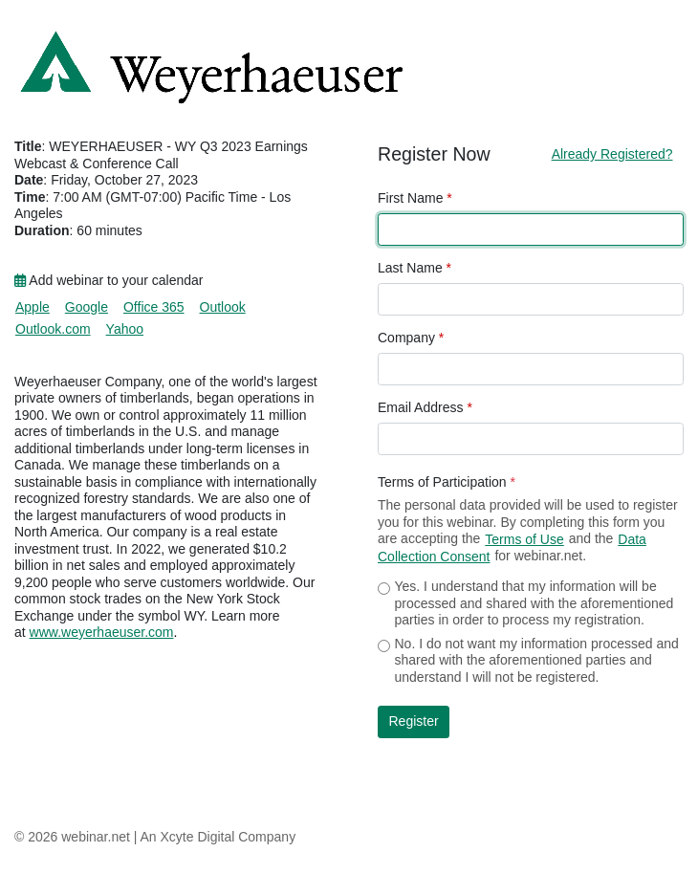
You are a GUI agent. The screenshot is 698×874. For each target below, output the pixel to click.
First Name (415, 198)
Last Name (414, 267)
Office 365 (154, 307)
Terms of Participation (446, 482)
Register (414, 721)
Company (411, 337)
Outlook (223, 307)
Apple (32, 307)
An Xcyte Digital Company (218, 836)
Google (86, 307)
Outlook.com (53, 329)
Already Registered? (612, 154)
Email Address (425, 407)
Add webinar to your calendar (108, 280)
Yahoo (124, 329)
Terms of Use (524, 539)
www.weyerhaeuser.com (102, 632)
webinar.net (95, 836)
